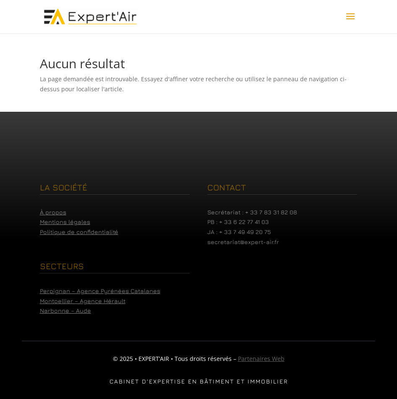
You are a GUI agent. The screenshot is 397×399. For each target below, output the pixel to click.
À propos (53, 212)
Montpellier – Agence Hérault (82, 300)
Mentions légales (65, 221)
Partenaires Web (261, 359)
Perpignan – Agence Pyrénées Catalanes (100, 290)
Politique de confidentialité (79, 231)
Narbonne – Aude (65, 310)
